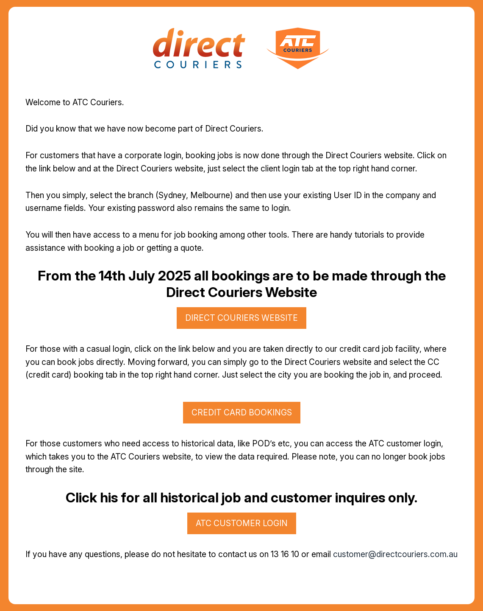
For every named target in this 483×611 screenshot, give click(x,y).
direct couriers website (241, 318)
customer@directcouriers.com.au (395, 554)
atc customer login (242, 523)
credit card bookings (242, 412)
